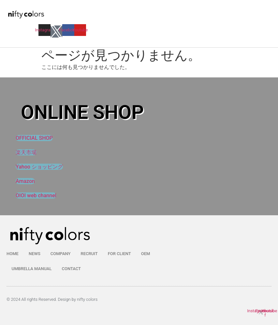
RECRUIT (89, 253)
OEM (145, 253)
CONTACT (71, 268)
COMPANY (61, 253)
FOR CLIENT (119, 253)
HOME (13, 253)
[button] (121, 21)
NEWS (34, 253)
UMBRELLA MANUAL (32, 268)
